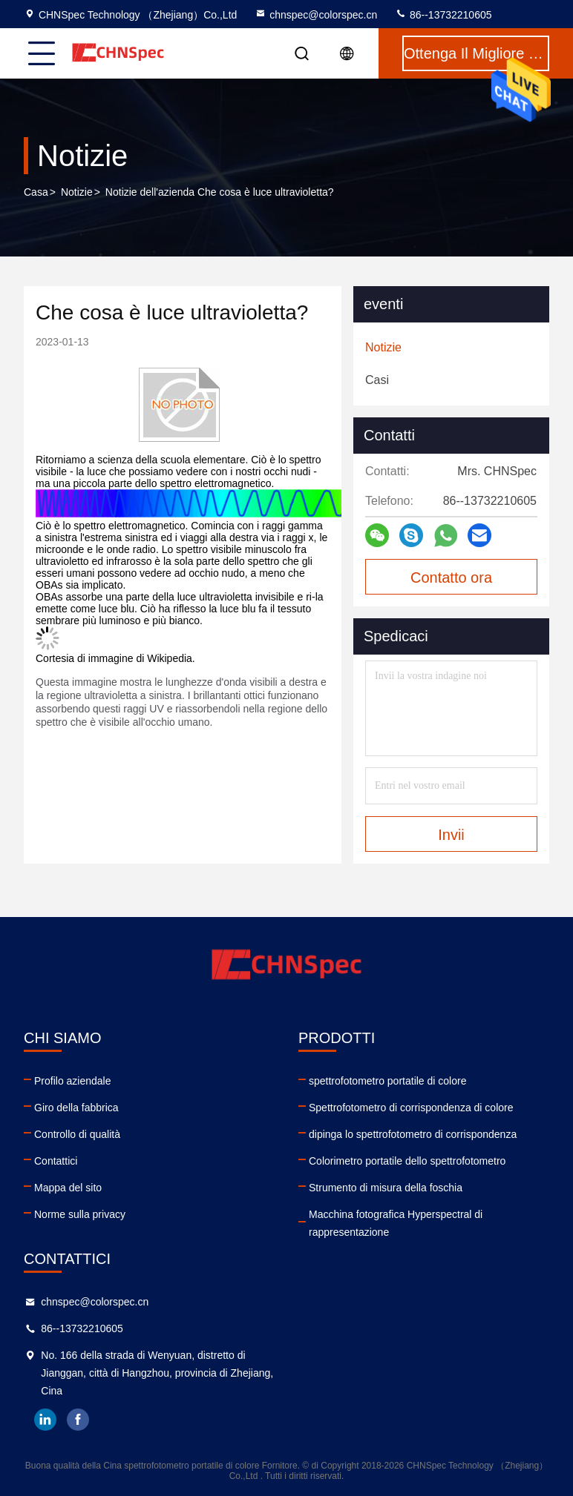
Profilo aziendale (72, 1081)
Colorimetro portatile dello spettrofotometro (407, 1161)
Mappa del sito (68, 1188)
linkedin (45, 1420)
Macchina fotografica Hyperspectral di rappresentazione (395, 1223)
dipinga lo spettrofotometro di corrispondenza (413, 1134)
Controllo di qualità (77, 1134)
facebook (78, 1420)
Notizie (77, 192)
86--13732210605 (443, 15)
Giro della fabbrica (76, 1107)
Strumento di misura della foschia (385, 1188)
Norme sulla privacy (79, 1214)
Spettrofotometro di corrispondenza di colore (411, 1107)
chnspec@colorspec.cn (316, 15)
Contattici (55, 1161)
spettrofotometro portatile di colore (387, 1081)
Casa (36, 192)
